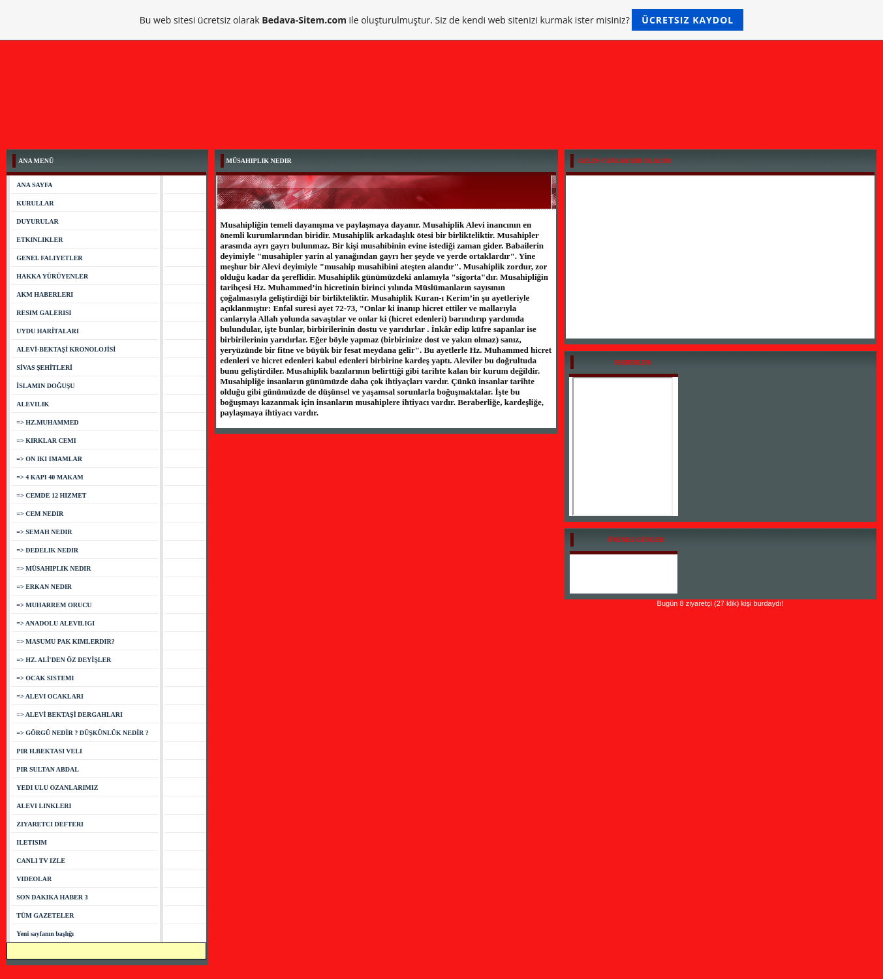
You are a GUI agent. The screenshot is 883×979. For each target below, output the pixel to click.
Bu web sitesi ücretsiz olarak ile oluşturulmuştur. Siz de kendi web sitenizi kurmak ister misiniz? (441, 20)
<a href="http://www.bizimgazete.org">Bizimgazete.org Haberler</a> (622, 446)
